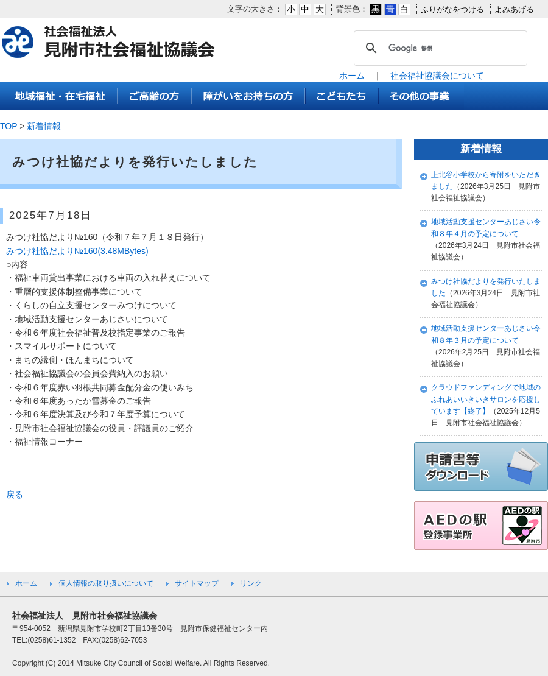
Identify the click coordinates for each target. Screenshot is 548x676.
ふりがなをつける (452, 9)
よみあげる (514, 9)
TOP (8, 126)
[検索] (438, 48)
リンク (251, 583)
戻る (14, 494)
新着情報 (44, 126)
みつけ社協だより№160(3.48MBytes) (77, 251)
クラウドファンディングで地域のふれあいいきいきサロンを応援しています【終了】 (486, 399)
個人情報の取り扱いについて (105, 583)
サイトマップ (197, 583)
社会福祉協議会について (437, 75)
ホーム (352, 75)
